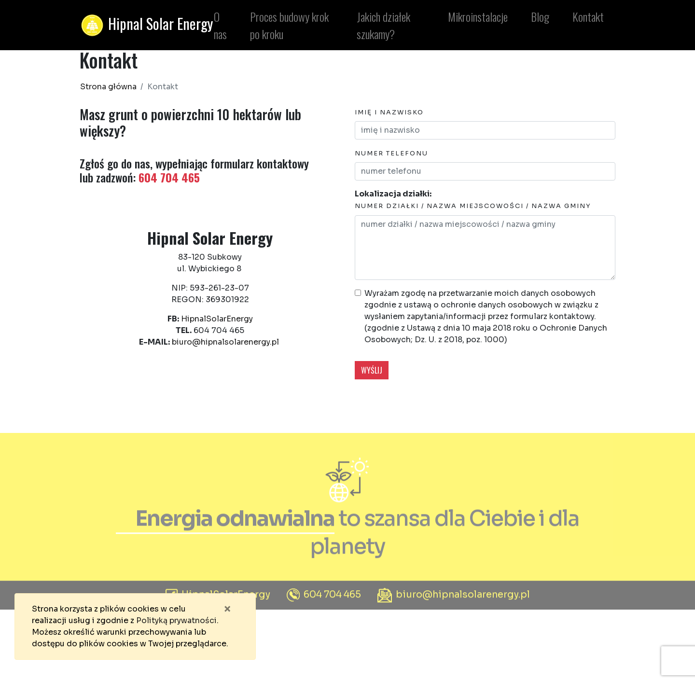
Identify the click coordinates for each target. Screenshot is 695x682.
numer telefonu (391, 153)
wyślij (371, 370)
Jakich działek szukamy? (381, 25)
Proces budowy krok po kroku (287, 25)
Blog (538, 16)
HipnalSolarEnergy (217, 319)
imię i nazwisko (389, 112)
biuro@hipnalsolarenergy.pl (225, 342)
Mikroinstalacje (476, 16)
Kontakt (586, 16)
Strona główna (108, 87)
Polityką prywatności (176, 620)
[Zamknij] (227, 609)
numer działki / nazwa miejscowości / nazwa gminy (473, 206)
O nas (218, 25)
